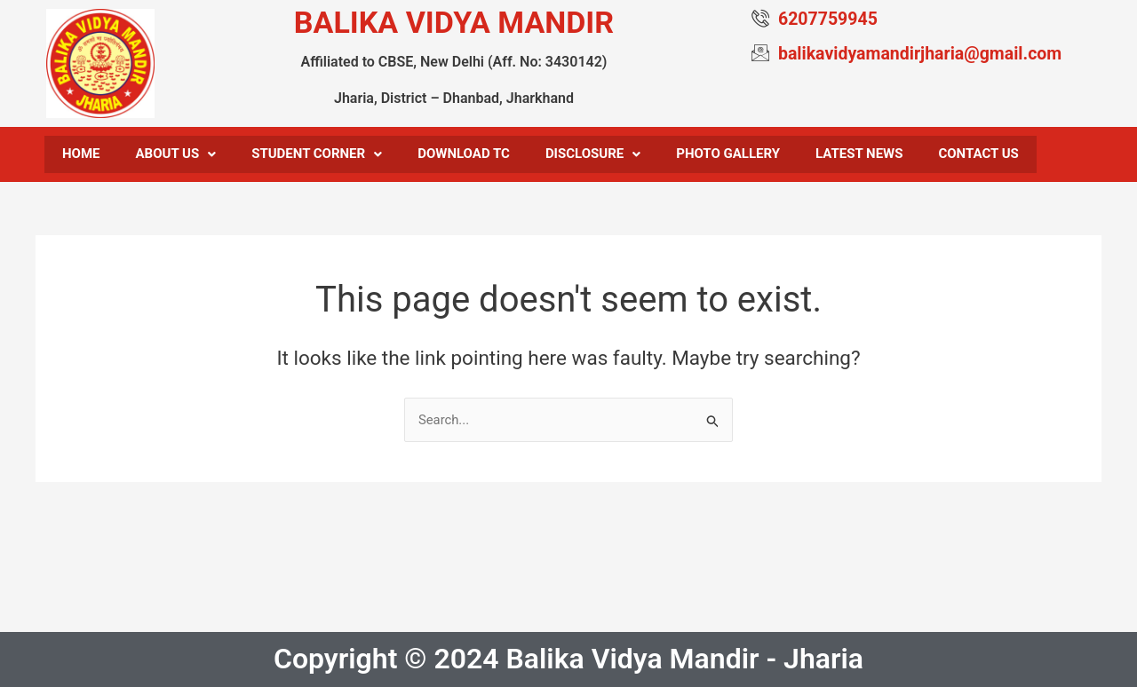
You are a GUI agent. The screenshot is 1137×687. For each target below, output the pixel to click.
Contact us (978, 155)
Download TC (463, 155)
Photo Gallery (728, 155)
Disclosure (592, 155)
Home (81, 155)
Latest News (858, 155)
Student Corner (316, 155)
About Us (176, 155)
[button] (176, 156)
